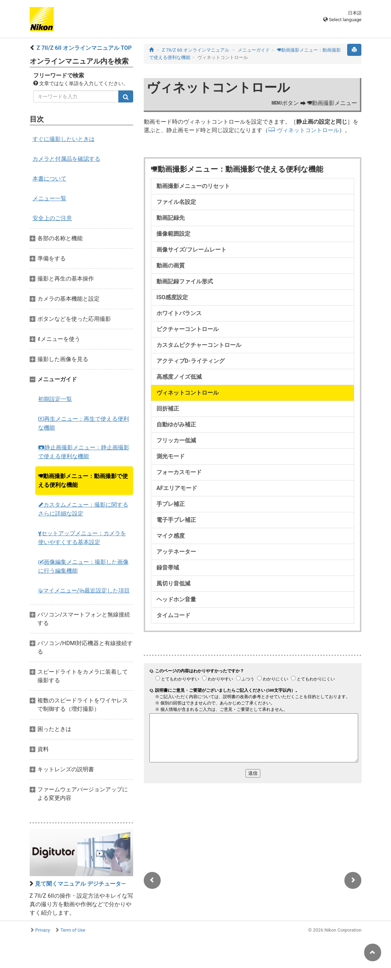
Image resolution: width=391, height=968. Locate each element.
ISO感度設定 (172, 297)
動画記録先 (170, 217)
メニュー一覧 (49, 198)
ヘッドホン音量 (176, 599)
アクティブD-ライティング (190, 361)
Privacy (42, 930)
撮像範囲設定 (173, 233)
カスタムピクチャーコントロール (198, 345)
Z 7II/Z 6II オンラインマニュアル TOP (83, 48)
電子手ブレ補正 (176, 520)
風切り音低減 (173, 583)
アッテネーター (176, 551)
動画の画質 (170, 265)
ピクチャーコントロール (187, 329)
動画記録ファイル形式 (184, 281)
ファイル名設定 (176, 202)
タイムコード (173, 615)
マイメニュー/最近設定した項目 (84, 590)
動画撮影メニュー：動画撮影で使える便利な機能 (83, 480)
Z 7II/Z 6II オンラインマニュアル (195, 50)
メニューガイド (254, 50)
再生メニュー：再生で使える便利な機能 (83, 423)
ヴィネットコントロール (308, 130)
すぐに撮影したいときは (63, 139)
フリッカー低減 (176, 440)
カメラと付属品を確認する (66, 158)
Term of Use (72, 930)
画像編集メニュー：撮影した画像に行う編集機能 (83, 566)
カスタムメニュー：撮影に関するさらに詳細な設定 (83, 509)
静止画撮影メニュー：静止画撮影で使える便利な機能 (83, 452)
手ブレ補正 (170, 504)
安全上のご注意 (52, 218)
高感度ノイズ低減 (179, 376)
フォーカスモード (179, 472)
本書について (49, 178)
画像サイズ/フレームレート (191, 249)
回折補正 (167, 408)
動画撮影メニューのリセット (193, 186)
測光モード (170, 456)
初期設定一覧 (55, 399)
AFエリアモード (176, 488)
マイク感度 (170, 535)
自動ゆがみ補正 (176, 424)
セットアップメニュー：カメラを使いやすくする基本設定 (82, 537)
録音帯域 (167, 567)
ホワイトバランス (179, 313)
